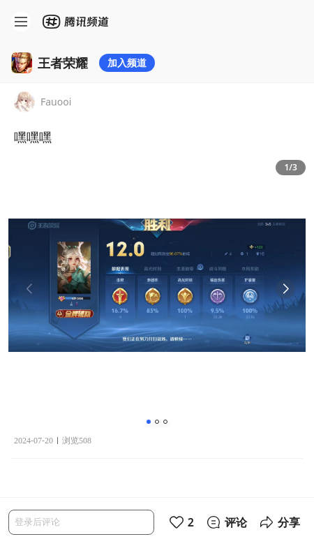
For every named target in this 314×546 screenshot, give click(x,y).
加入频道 (127, 62)
